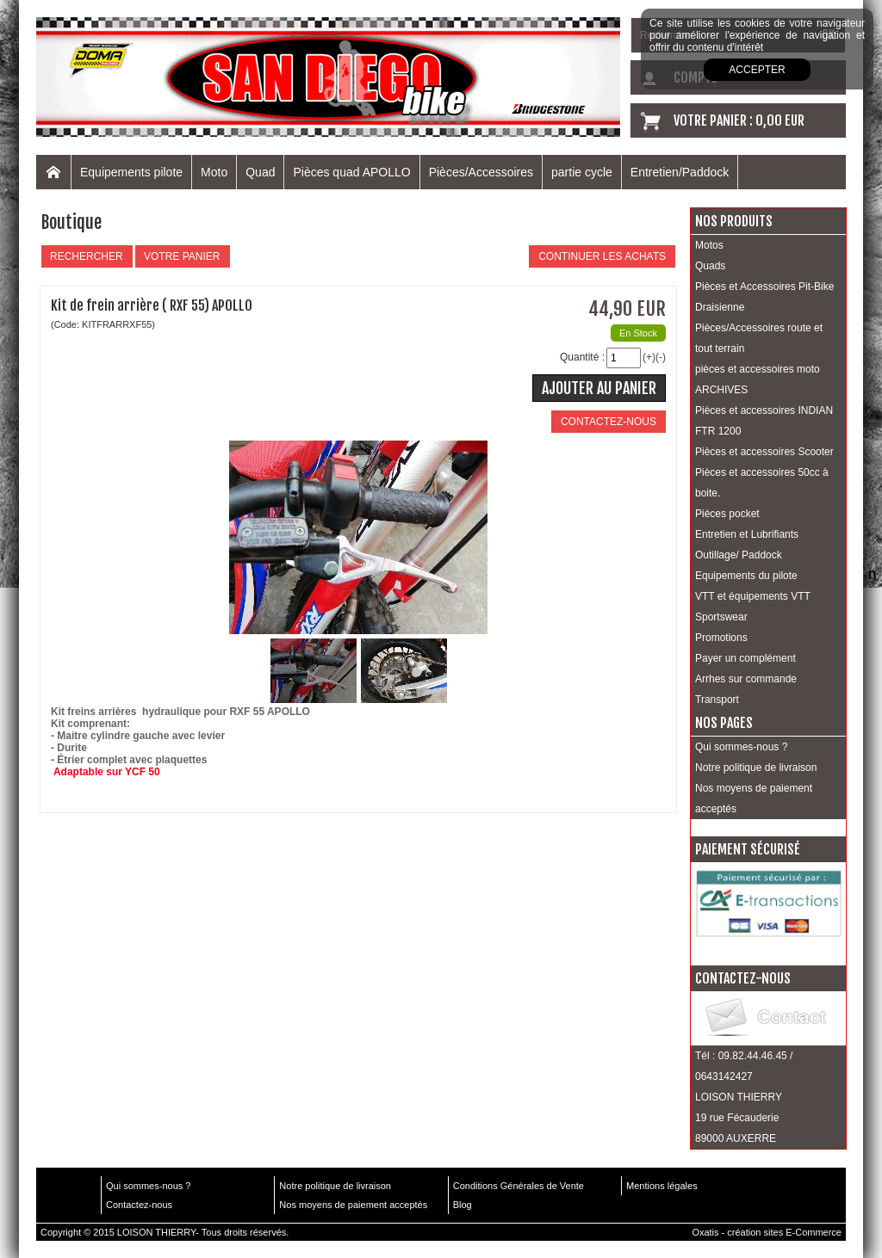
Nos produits (734, 221)
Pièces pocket (727, 514)
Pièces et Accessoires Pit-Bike (764, 287)
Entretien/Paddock (679, 172)
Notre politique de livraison (756, 768)
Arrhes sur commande (746, 679)
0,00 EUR (779, 120)
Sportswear (721, 617)
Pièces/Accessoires (481, 172)
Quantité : (582, 357)
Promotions (721, 638)
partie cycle (581, 172)
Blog (462, 1204)
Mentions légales (662, 1186)
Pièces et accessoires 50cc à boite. (762, 482)
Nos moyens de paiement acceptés (753, 798)
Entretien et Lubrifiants (746, 534)
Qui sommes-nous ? (741, 747)
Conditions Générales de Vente (518, 1186)
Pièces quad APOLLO (351, 172)
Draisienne (719, 307)
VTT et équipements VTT (753, 596)
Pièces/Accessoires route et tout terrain (759, 338)
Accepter (757, 70)
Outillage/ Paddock (738, 555)
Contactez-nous (139, 1204)
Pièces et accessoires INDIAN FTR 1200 (764, 420)
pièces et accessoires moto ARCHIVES (757, 379)
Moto (214, 172)
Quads (710, 266)
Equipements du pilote (746, 576)
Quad (260, 172)
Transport (717, 700)
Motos (709, 245)
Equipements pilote (131, 172)
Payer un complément (745, 658)
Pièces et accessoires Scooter (764, 452)
